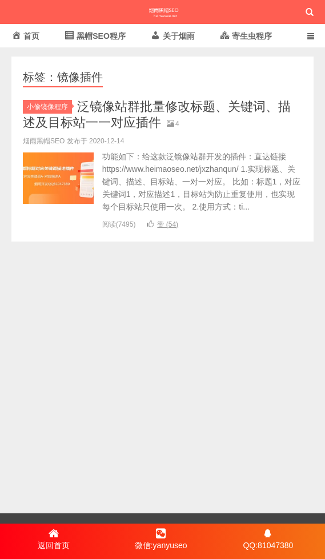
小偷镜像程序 (49, 107)
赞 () (162, 224)
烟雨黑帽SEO (162, 12)
